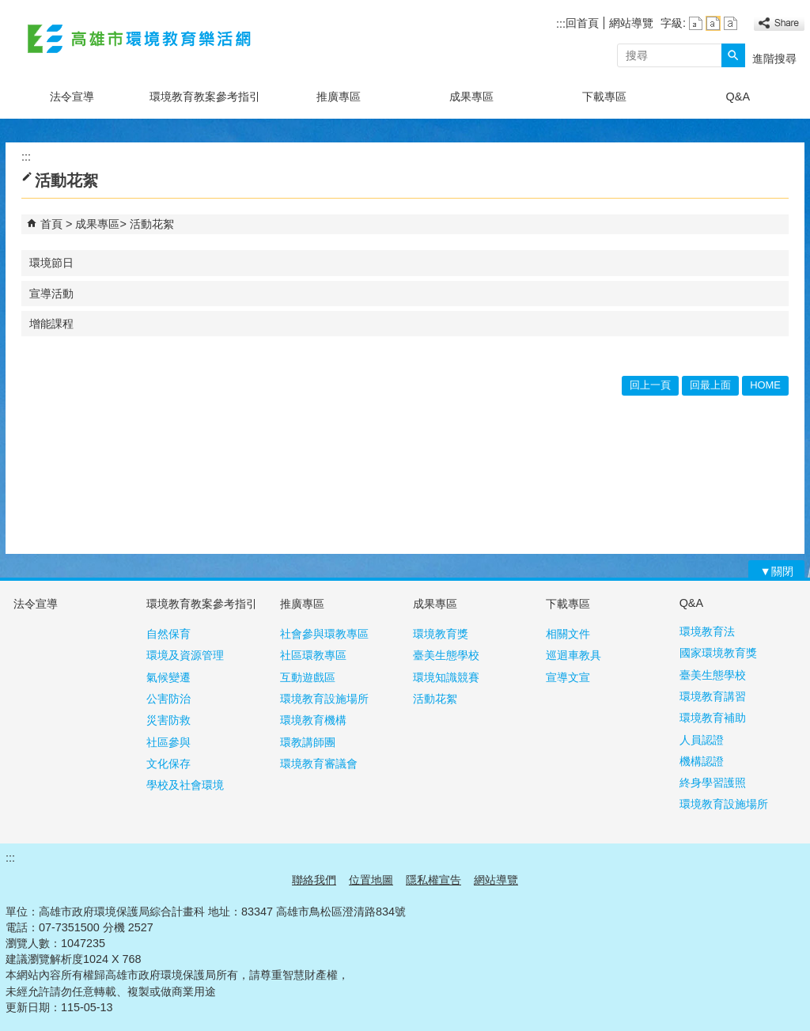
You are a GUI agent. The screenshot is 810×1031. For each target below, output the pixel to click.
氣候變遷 (168, 677)
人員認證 (701, 739)
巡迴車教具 (573, 655)
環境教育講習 (712, 696)
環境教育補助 (712, 717)
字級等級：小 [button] (695, 23)
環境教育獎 (440, 633)
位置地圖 (371, 880)
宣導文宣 (568, 677)
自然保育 (168, 633)
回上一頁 (650, 385)
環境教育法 (707, 631)
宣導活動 (51, 293)
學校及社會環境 (185, 785)
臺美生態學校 (446, 655)
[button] (733, 55)
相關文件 (568, 633)
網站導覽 (631, 23)
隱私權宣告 (433, 880)
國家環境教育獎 (718, 652)
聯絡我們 (314, 880)
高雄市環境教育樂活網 (139, 38)
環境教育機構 (313, 720)
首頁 (51, 224)
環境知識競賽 (446, 677)
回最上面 (710, 385)
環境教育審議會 (319, 763)
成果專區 (471, 96)
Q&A (738, 96)
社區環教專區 (313, 655)
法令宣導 (72, 96)
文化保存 (168, 763)
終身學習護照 (712, 782)
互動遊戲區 (307, 677)
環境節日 (51, 262)
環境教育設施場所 (324, 698)
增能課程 (51, 323)
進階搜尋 (774, 58)
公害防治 (168, 698)
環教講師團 (307, 742)
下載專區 (604, 96)
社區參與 (168, 742)
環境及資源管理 (185, 655)
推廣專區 (338, 96)
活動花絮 (152, 224)
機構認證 (701, 761)
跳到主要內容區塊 (8, 8)
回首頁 (582, 23)
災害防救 (168, 720)
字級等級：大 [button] (730, 23)
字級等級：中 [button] (713, 23)
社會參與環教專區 (324, 633)
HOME (765, 385)
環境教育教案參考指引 (205, 96)
